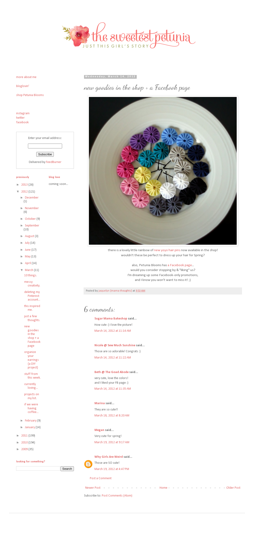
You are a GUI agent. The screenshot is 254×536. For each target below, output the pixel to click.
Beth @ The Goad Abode (111, 372)
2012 (24, 191)
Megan (99, 430)
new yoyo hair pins (167, 250)
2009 (24, 449)
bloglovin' (22, 86)
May (28, 256)
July (27, 243)
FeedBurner (53, 162)
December (32, 197)
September (32, 225)
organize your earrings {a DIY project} (31, 359)
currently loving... (31, 386)
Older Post (233, 488)
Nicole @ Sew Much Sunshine (114, 345)
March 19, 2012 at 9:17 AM (111, 442)
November (32, 208)
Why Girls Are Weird (108, 457)
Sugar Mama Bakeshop (110, 318)
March (29, 270)
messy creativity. (32, 284)
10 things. (30, 275)
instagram (23, 113)
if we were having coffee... (31, 408)
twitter (20, 118)
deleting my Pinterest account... (32, 296)
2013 (24, 185)
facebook (22, 122)
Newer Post (92, 488)
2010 (24, 442)
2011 (24, 435)
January (30, 427)
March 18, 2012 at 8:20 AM (111, 415)
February (31, 420)
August (30, 236)
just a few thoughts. (32, 318)
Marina (99, 403)
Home (163, 488)
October (30, 219)
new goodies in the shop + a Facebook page (32, 336)
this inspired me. (32, 308)
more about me (26, 77)
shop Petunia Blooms (30, 95)
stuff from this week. (32, 376)
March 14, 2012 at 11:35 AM (112, 389)
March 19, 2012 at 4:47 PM (111, 469)
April (28, 263)
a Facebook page (180, 265)
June (28, 250)
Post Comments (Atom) (117, 495)
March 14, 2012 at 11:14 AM (112, 331)
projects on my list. (31, 396)
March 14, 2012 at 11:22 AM (112, 357)
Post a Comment (101, 478)
